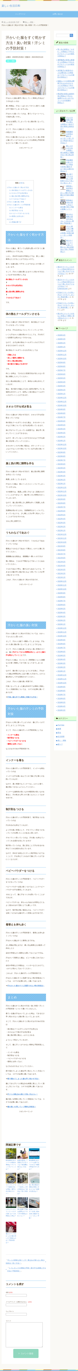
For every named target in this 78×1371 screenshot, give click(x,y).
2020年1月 (61, 625)
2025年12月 (61, 351)
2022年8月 (61, 504)
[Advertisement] (26, 165)
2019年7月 (61, 648)
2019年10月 (61, 637)
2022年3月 (61, 523)
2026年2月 (61, 344)
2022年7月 (61, 508)
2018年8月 (61, 691)
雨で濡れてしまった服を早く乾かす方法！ (23, 1079)
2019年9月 (61, 641)
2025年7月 (61, 371)
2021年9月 (61, 547)
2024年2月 (61, 437)
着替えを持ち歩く (17, 217)
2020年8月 (61, 598)
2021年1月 (61, 578)
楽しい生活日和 (15, 5)
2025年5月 (61, 379)
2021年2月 (61, 574)
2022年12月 (61, 488)
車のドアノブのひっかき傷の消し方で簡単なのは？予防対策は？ (11, 1227)
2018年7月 (61, 695)
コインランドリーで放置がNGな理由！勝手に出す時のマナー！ (11, 1185)
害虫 (59, 733)
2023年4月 (61, 473)
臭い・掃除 (11, 62)
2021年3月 (61, 570)
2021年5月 (61, 562)
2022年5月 (61, 516)
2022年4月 (61, 519)
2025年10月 (61, 359)
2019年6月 (61, 652)
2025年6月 (61, 375)
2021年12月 (61, 535)
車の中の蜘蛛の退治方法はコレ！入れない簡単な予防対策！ (67, 219)
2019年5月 (61, 656)
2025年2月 (61, 390)
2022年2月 (61, 527)
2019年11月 (61, 633)
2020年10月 (61, 590)
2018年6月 (61, 699)
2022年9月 (61, 500)
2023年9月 (61, 453)
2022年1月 (61, 531)
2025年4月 (61, 383)
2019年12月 (61, 629)
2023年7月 (61, 461)
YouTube (61, 726)
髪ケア (60, 745)
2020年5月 (61, 609)
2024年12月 (61, 398)
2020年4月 (61, 613)
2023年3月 (61, 476)
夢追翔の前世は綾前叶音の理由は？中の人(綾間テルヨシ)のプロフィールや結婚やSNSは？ (65, 99)
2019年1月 (61, 672)
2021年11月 (61, 539)
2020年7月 (61, 601)
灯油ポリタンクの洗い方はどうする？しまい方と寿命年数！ (65, 295)
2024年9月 (61, 410)
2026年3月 (61, 340)
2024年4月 (61, 430)
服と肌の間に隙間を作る (19, 197)
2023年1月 (61, 484)
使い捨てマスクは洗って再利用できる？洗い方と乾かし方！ (67, 179)
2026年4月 (61, 336)
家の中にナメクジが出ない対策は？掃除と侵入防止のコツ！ (65, 316)
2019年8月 (61, 644)
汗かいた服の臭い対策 (15, 202)
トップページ (20, 15)
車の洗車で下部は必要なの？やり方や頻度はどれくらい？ (22, 1206)
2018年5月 (61, 703)
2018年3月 (61, 711)
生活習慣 (61, 737)
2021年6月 (61, 559)
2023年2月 (61, 480)
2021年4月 (61, 566)
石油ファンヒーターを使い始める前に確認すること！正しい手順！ (34, 1206)
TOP (11, 23)
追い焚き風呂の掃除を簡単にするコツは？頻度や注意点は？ (34, 1185)
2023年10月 (61, 449)
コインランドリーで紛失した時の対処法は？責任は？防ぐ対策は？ (22, 1185)
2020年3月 (61, 617)
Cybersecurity (62, 289)
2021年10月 (61, 543)
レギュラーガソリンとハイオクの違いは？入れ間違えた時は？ (11, 1206)
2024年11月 (61, 402)
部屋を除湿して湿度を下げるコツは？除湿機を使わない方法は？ (22, 1163)
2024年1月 (61, 441)
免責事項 (51, 1361)
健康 (59, 729)
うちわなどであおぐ (17, 200)
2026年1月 (61, 348)
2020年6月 (61, 605)
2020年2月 (61, 621)
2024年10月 (61, 406)
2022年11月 (61, 492)
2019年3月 (61, 664)
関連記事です (15, 223)
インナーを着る (16, 208)
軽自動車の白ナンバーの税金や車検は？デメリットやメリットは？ (11, 1163)
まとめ (10, 220)
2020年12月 (61, 582)
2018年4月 (61, 707)
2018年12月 (61, 676)
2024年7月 (61, 418)
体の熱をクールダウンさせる (21, 191)
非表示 (21, 183)
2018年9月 (61, 687)
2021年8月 (61, 551)
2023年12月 (61, 445)
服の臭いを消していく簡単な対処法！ (21, 1107)
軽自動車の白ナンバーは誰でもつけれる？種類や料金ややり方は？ (34, 1163)
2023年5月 (61, 469)
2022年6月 (61, 512)
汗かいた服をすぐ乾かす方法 (18, 188)
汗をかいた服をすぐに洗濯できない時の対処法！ (26, 986)
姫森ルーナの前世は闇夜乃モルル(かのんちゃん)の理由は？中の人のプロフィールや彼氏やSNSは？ (65, 86)
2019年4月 (61, 660)
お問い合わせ (58, 15)
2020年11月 (61, 586)
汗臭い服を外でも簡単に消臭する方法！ (22, 698)
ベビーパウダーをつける (19, 214)
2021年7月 (61, 555)
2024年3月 (61, 433)
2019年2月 (61, 668)
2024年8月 (61, 414)
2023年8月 (61, 457)
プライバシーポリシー (32, 1361)
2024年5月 (61, 426)
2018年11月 (61, 680)
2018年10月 (61, 684)
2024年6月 (61, 422)
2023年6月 (61, 465)
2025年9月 (61, 363)
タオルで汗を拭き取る (18, 194)
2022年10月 (61, 496)
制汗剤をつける (16, 211)
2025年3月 (61, 387)
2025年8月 (61, 367)
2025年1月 (61, 394)
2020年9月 (61, 594)
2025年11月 (61, 355)
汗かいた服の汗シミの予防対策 (18, 205)
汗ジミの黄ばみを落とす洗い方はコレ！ (22, 1095)
